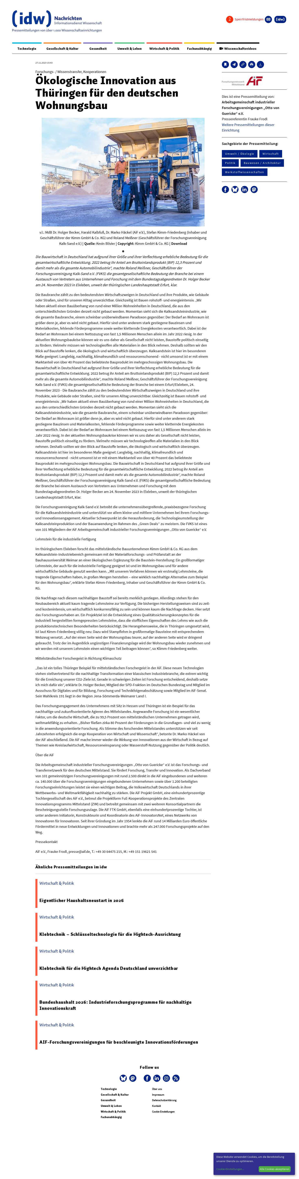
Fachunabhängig (198, 48)
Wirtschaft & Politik (162, 48)
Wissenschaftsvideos (237, 48)
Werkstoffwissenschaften (244, 172)
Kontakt (156, 1106)
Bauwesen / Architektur (262, 163)
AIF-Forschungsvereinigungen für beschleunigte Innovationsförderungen (118, 1042)
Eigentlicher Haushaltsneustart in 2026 (81, 900)
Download (179, 243)
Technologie (26, 48)
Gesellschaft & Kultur (61, 48)
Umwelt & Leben (127, 48)
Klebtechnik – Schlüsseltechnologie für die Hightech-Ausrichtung (110, 934)
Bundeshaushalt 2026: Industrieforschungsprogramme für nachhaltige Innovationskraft (115, 1005)
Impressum (158, 1095)
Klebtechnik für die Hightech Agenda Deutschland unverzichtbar (108, 968)
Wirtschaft (271, 154)
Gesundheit (96, 48)
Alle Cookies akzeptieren (274, 1169)
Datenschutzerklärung (164, 1100)
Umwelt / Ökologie (239, 154)
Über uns (157, 1089)
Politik (230, 163)
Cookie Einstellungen (163, 1112)
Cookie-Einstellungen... (230, 1169)
